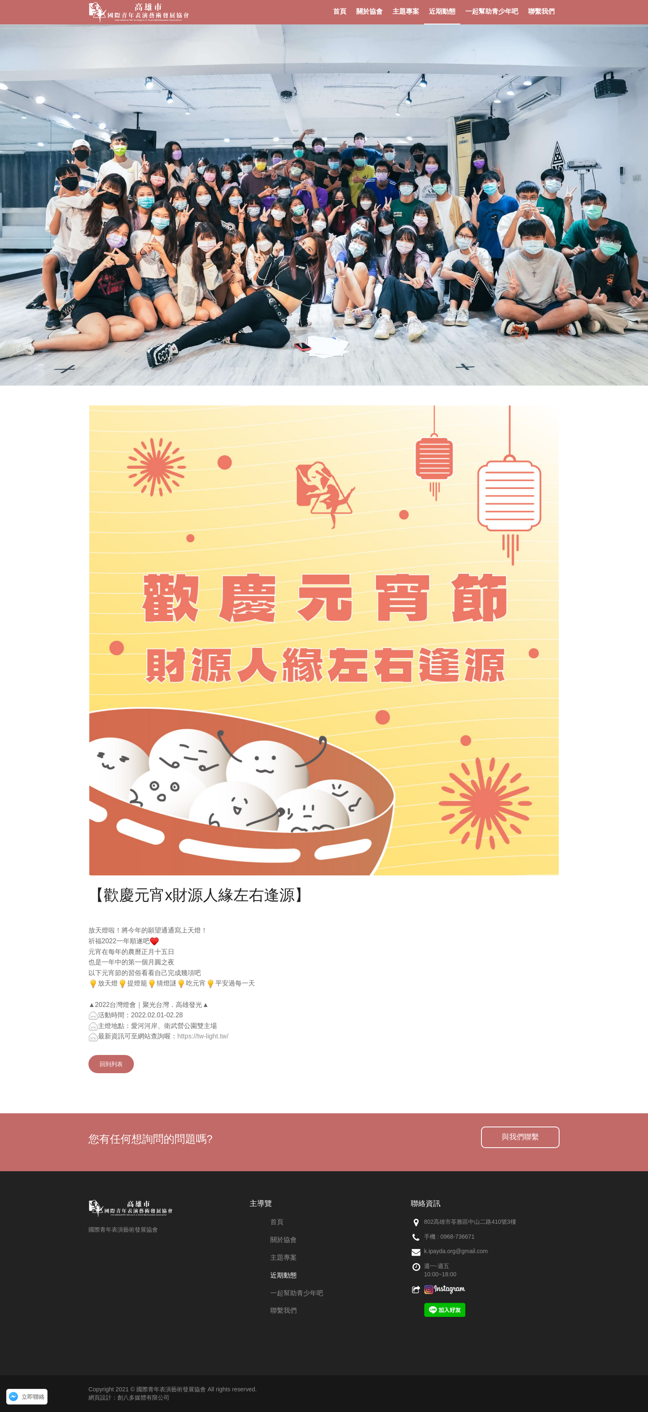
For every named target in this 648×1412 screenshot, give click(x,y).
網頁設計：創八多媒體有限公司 (128, 1397)
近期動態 (283, 1275)
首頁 (277, 1221)
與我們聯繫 (520, 1137)
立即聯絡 (33, 1396)
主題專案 (283, 1257)
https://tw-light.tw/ (203, 1036)
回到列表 (111, 1064)
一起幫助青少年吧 (296, 1293)
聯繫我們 (283, 1310)
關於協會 (283, 1239)
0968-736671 (458, 1236)
